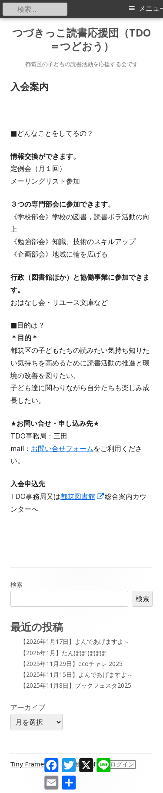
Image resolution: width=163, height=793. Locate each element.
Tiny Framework (34, 764)
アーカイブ (27, 707)
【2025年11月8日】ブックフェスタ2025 (75, 685)
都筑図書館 (82, 496)
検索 (16, 584)
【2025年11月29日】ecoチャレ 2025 (71, 663)
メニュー (151, 8)
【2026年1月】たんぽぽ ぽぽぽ (63, 653)
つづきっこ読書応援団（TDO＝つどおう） (81, 39)
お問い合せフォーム (62, 448)
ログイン (122, 764)
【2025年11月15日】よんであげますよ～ (76, 674)
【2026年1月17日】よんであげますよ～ (75, 641)
